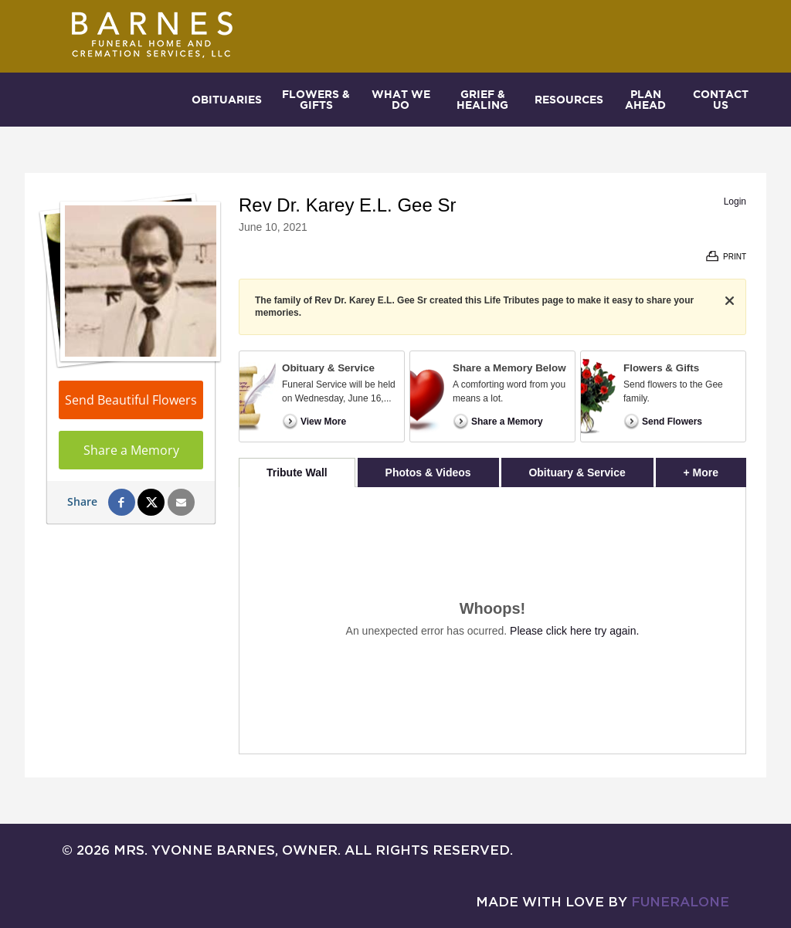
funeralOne (680, 901)
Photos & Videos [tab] (428, 472)
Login (735, 201)
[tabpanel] (492, 620)
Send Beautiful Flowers (131, 399)
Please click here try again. (574, 631)
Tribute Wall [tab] (297, 472)
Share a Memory (131, 450)
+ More (715, 468)
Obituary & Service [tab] (576, 472)
